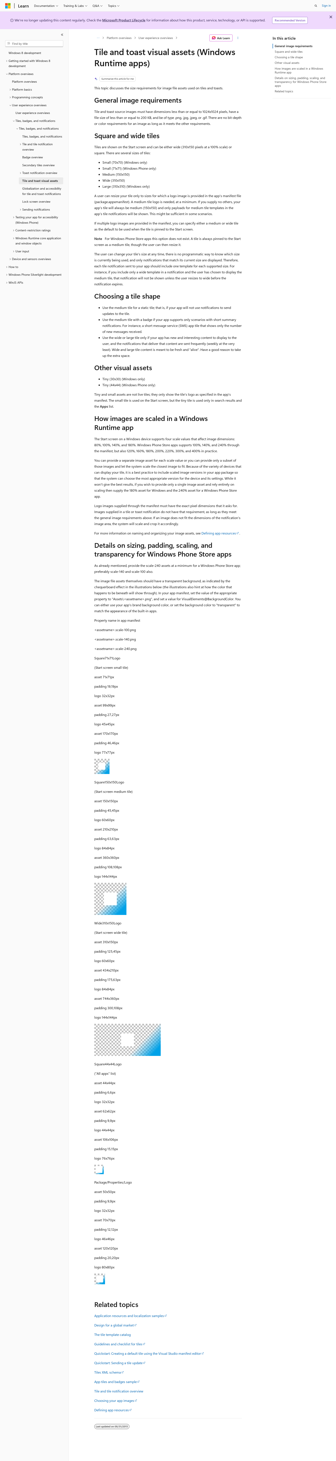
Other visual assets (287, 63)
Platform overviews (119, 38)
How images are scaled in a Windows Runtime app (299, 70)
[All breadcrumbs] (98, 37)
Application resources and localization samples (129, 1315)
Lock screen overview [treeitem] (36, 201)
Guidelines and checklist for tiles (118, 1344)
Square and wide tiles (289, 51)
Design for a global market (114, 1325)
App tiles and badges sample (115, 1381)
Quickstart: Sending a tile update (118, 1363)
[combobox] (34, 43)
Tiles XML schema (107, 1372)
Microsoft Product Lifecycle (124, 20)
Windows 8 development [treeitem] (25, 53)
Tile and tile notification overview (118, 1391)
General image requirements (293, 46)
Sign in (326, 5)
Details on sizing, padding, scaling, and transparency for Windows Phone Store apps (300, 82)
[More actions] (238, 37)
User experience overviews (155, 38)
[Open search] (316, 6)
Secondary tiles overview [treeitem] (38, 165)
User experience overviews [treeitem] (32, 113)
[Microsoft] (8, 6)
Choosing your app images (114, 1400)
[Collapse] (62, 35)
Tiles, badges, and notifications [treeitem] (42, 136)
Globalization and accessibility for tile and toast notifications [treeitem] (41, 191)
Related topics (284, 91)
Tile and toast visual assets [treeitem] (40, 181)
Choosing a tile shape (289, 57)
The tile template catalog (112, 1334)
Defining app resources (218, 533)
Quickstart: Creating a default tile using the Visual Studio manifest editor (147, 1353)
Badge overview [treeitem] (32, 157)
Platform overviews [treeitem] (24, 81)
